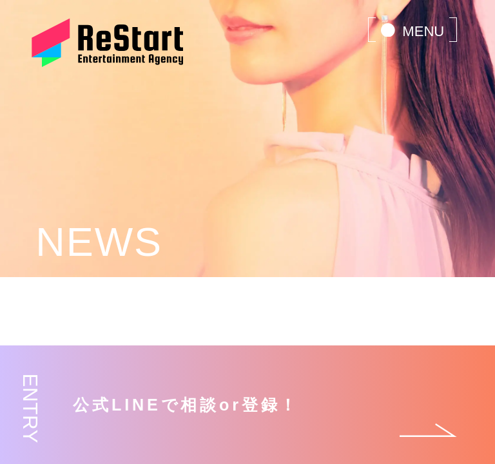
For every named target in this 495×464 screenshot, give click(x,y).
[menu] (412, 29)
